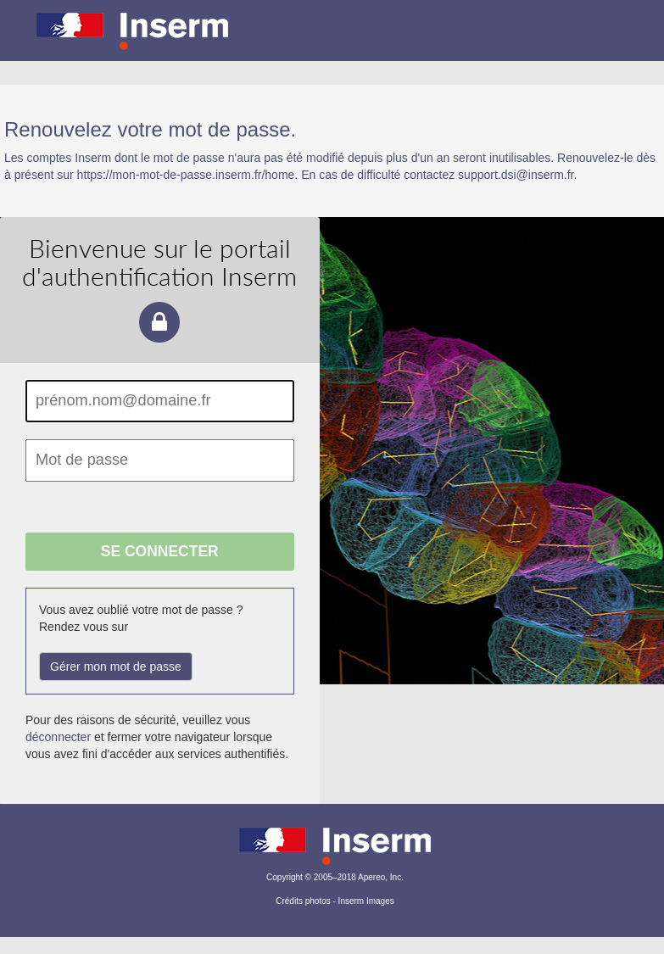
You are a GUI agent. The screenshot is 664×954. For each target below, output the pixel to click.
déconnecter (58, 737)
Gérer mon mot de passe (115, 666)
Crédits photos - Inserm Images (335, 901)
